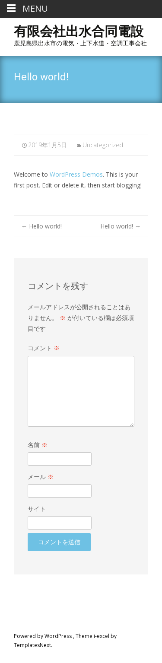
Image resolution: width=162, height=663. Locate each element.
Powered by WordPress (43, 636)
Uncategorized (103, 145)
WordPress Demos (76, 174)
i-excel (102, 636)
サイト (37, 508)
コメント (44, 348)
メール (41, 477)
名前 (38, 445)
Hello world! (41, 226)
